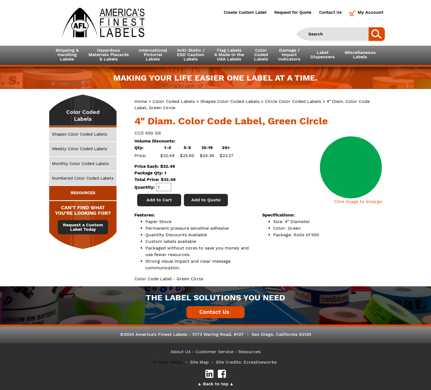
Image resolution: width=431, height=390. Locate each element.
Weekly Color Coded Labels (79, 148)
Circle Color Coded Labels (293, 101)
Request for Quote (292, 12)
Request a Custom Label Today (83, 227)
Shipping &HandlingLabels (67, 55)
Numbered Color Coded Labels (83, 178)
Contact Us (330, 12)
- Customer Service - (214, 351)
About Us (180, 351)
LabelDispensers (322, 54)
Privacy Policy (168, 362)
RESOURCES (83, 192)
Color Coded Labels (174, 101)
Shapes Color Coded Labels (229, 101)
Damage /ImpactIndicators (289, 55)
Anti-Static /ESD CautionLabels (191, 55)
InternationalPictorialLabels (153, 55)
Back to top (215, 383)
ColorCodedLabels (261, 55)
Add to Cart (159, 199)
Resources (249, 351)
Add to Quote (205, 199)
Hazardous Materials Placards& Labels (109, 55)
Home (140, 101)
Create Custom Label (245, 12)
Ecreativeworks (260, 362)
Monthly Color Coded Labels (80, 163)
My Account (370, 12)
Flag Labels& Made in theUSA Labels (229, 55)
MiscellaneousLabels (360, 54)
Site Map (199, 362)
